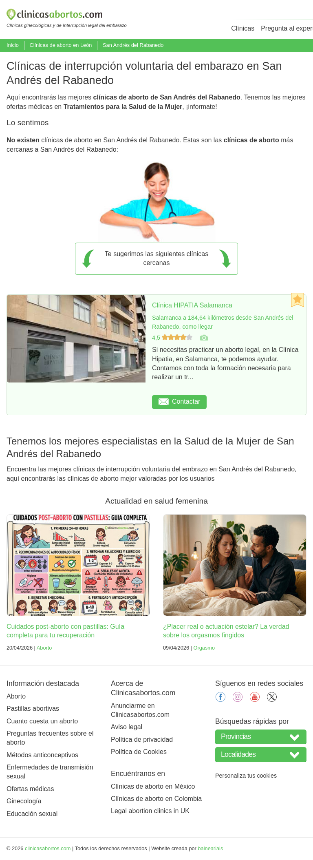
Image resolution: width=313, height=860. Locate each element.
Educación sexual (32, 813)
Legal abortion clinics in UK (150, 810)
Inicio (13, 45)
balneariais (210, 848)
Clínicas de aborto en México (153, 786)
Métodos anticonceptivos (42, 755)
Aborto (44, 648)
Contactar (179, 401)
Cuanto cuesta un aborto (42, 721)
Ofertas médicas (30, 788)
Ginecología (24, 801)
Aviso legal (126, 726)
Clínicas (242, 28)
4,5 (173, 337)
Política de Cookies (139, 751)
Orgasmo (204, 648)
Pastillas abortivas (33, 708)
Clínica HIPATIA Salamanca (192, 305)
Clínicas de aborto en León (60, 45)
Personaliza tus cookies (246, 775)
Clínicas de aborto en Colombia (156, 798)
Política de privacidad (142, 739)
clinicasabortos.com (48, 848)
